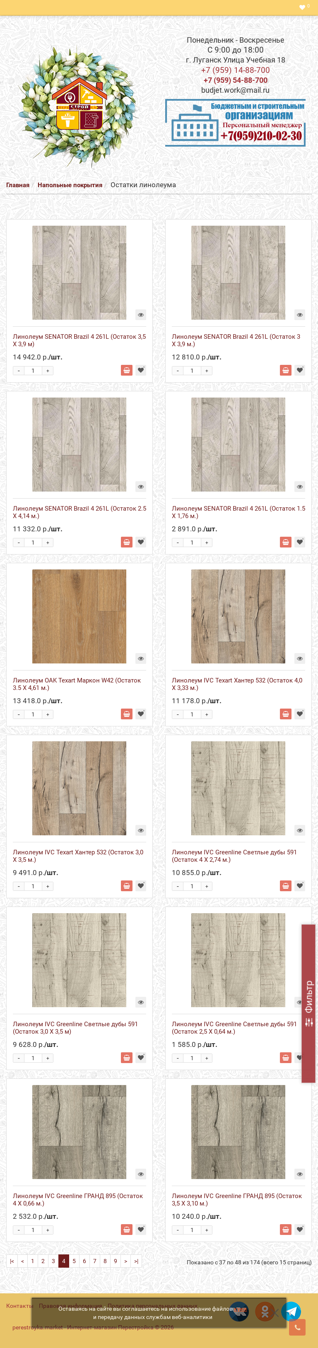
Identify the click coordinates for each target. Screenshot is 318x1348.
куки (240, 1308)
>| (136, 1261)
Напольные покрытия (70, 185)
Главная (17, 185)
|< (12, 1261)
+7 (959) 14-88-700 (235, 70)
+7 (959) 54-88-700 (235, 80)
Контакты (20, 1305)
